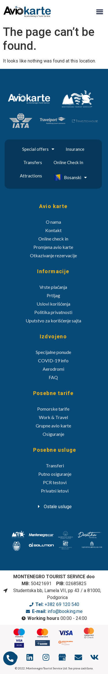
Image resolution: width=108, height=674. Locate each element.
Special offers (38, 149)
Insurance (75, 149)
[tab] (54, 507)
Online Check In (68, 162)
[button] (99, 11)
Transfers (32, 162)
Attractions (31, 175)
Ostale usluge (58, 506)
